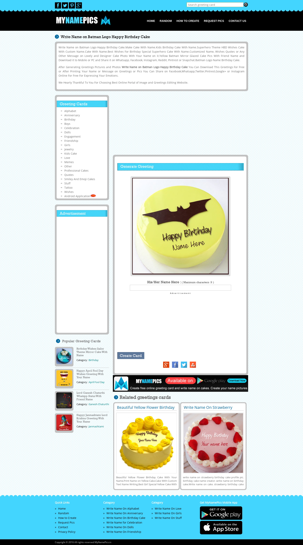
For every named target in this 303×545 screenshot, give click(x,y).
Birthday (69, 119)
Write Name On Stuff (168, 518)
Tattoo (68, 187)
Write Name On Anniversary (124, 513)
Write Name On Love (168, 508)
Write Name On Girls (168, 513)
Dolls (67, 132)
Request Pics (214, 20)
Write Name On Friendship (123, 532)
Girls (67, 145)
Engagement (72, 136)
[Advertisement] (180, 123)
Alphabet (70, 111)
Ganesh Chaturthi (99, 404)
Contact (63, 527)
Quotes (69, 175)
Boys (67, 124)
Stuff (67, 183)
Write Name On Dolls (120, 527)
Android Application (80, 196)
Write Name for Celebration (124, 522)
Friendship (71, 141)
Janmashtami (96, 426)
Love (67, 158)
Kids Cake (70, 153)
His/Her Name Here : (180, 282)
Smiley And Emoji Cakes (79, 179)
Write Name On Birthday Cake (125, 518)
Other (68, 166)
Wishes (69, 192)
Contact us (237, 20)
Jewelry (69, 149)
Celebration (71, 128)
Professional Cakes (76, 170)
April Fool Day (97, 382)
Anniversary (72, 115)
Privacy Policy (66, 532)
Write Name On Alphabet (122, 508)
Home (151, 20)
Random (166, 20)
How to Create (187, 20)
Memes (69, 162)
